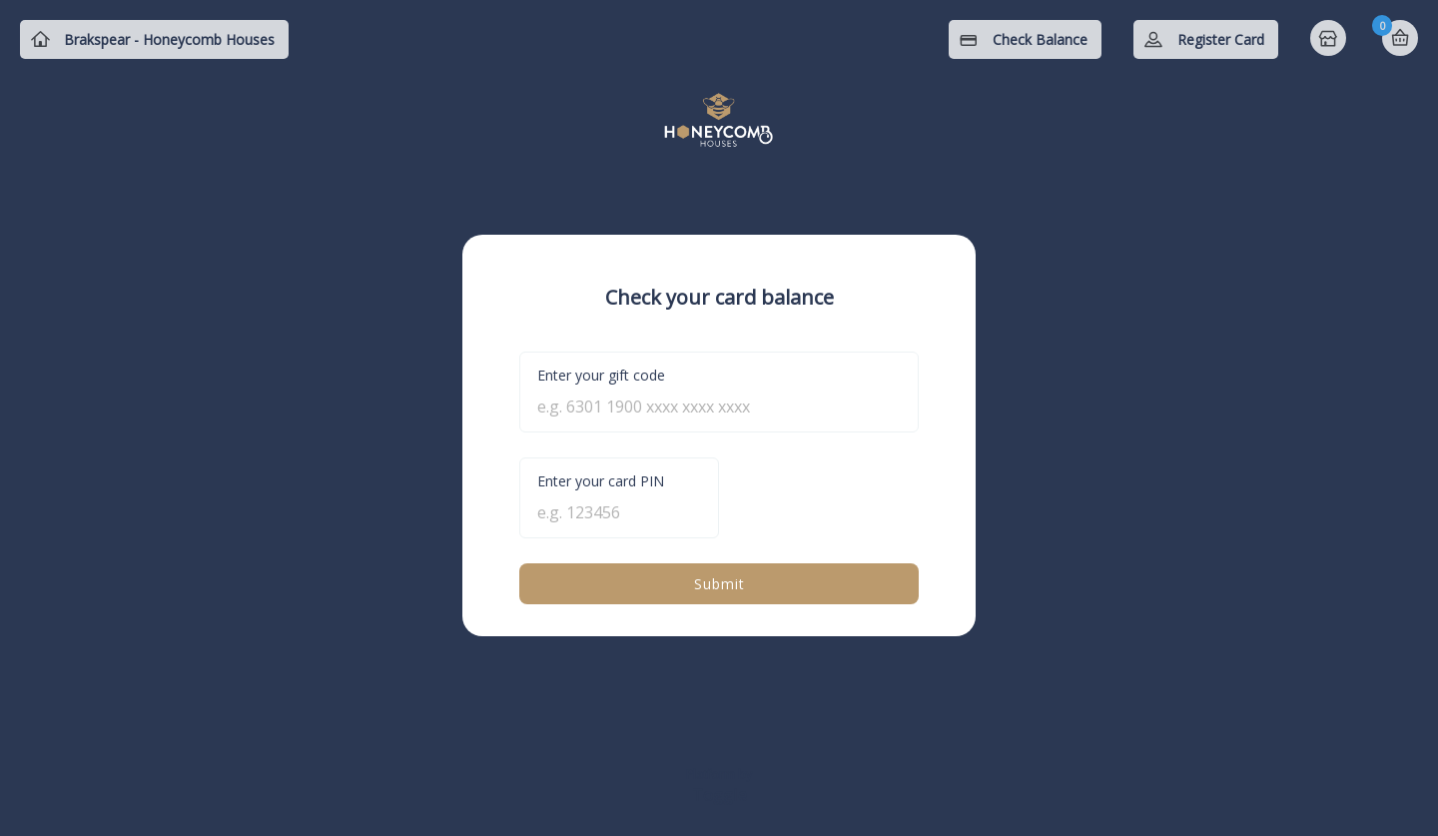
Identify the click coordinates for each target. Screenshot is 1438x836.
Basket (1400, 38)
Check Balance (1040, 39)
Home (1330, 40)
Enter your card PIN (600, 480)
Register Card (1220, 39)
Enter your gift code (601, 375)
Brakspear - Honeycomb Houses (169, 39)
